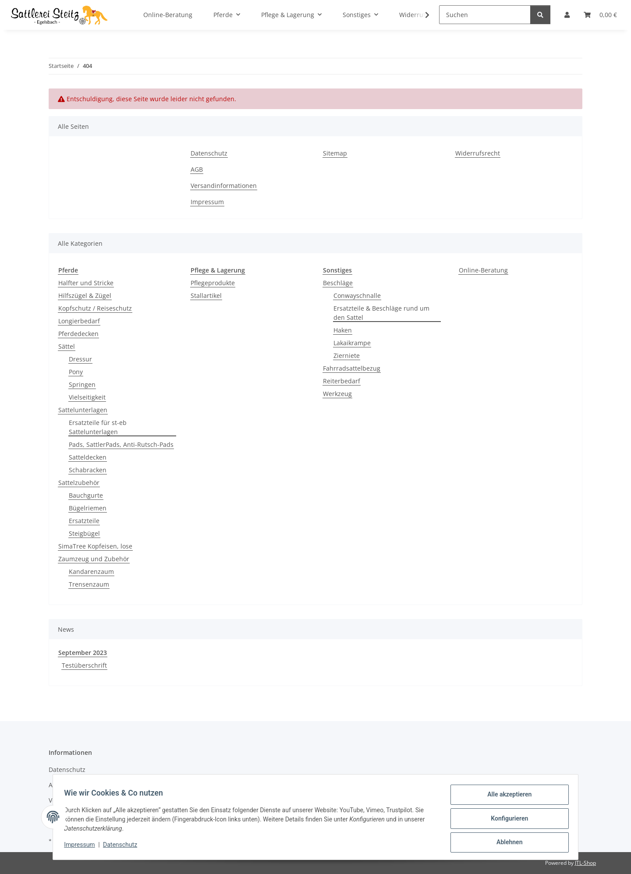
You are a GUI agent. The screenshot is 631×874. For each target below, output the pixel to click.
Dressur (80, 359)
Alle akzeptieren (506, 797)
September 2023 (82, 652)
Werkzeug (337, 393)
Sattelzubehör (78, 482)
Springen (82, 384)
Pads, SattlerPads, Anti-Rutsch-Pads (121, 444)
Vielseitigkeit (87, 397)
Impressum (82, 846)
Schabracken (87, 470)
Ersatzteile (84, 521)
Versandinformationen (224, 185)
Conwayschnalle (357, 295)
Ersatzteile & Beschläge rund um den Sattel (381, 313)
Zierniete (346, 355)
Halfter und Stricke (85, 283)
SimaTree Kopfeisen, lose (95, 546)
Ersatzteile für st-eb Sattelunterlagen (98, 427)
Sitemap (335, 153)
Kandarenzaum (91, 571)
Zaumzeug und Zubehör (93, 559)
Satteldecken (87, 457)
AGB (197, 169)
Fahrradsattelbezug (351, 368)
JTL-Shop (585, 863)
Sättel (66, 346)
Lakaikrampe (352, 343)
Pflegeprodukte (213, 283)
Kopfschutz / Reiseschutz (95, 308)
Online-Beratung (483, 270)
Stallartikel (206, 295)
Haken (342, 330)
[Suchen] (485, 14)
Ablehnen (506, 842)
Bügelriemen (87, 508)
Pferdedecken (78, 333)
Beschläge (338, 283)
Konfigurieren (506, 820)
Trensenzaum (89, 584)
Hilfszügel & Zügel (84, 295)
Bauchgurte (86, 495)
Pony (76, 372)
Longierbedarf (79, 321)
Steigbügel (84, 533)
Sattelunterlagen (82, 410)
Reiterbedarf (341, 381)
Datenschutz (123, 846)
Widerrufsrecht (477, 153)
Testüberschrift (84, 665)
